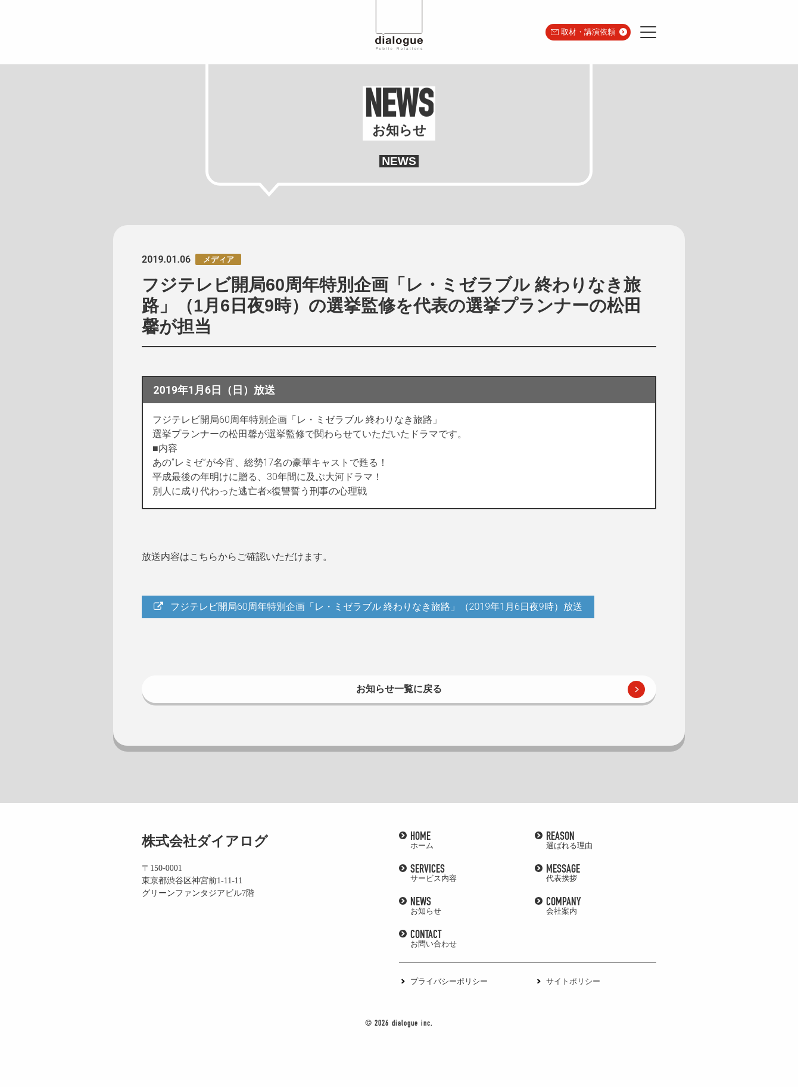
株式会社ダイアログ (205, 841)
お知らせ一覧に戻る (399, 689)
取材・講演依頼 (588, 31)
